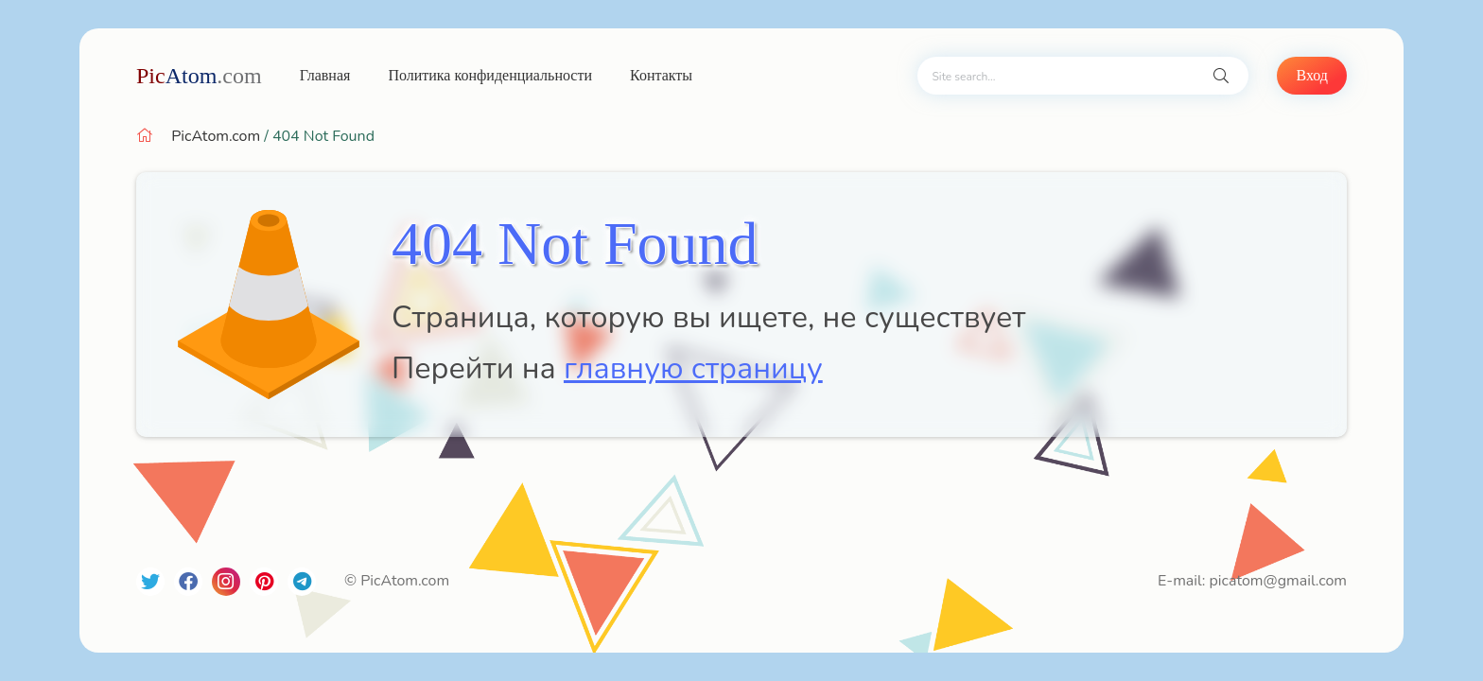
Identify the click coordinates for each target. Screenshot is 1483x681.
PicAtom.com (215, 136)
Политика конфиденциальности (490, 75)
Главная (325, 75)
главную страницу (693, 368)
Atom (199, 75)
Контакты (661, 75)
